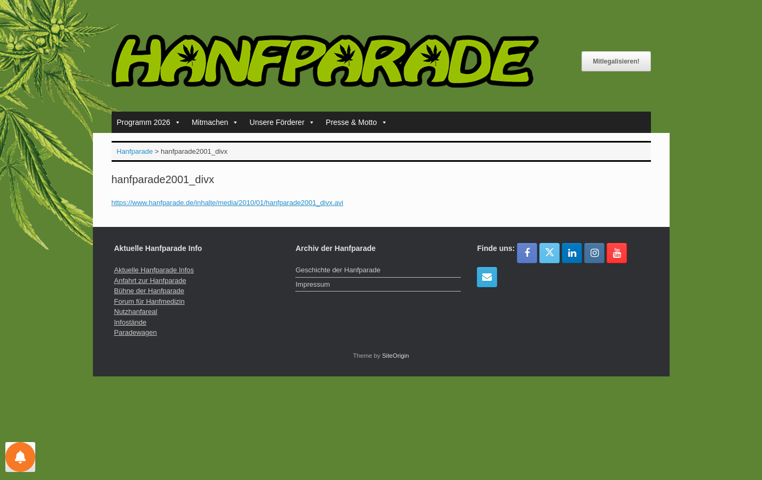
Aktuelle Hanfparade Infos (154, 270)
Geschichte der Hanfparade (337, 270)
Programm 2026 (149, 122)
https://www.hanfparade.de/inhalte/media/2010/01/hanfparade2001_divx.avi (227, 203)
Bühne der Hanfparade (149, 291)
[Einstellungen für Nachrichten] (20, 457)
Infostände (130, 322)
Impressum (312, 284)
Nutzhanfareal (136, 312)
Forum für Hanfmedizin (149, 301)
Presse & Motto (357, 122)
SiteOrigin (395, 355)
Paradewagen (135, 332)
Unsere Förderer (282, 122)
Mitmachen (215, 122)
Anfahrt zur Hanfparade (150, 281)
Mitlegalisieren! (616, 61)
